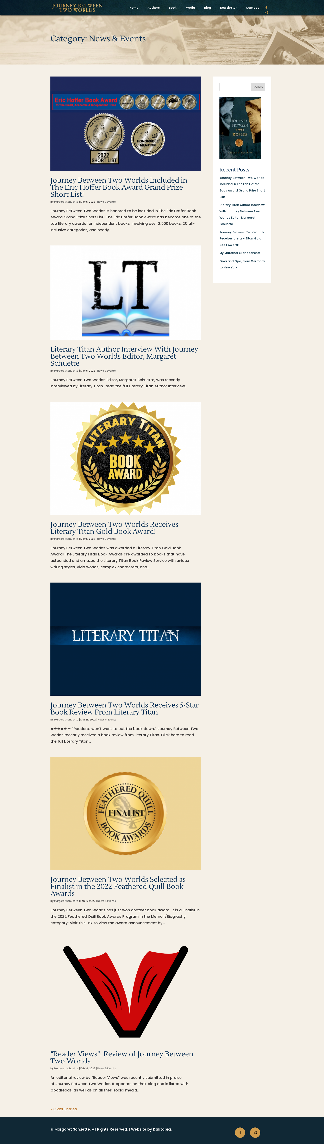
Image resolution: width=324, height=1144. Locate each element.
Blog (207, 8)
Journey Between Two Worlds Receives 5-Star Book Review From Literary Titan (124, 709)
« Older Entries (63, 1109)
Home (134, 8)
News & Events (106, 201)
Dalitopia (162, 1129)
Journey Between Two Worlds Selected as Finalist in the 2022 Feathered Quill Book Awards (118, 886)
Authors (154, 8)
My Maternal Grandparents (240, 253)
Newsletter (228, 8)
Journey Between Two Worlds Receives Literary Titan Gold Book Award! (114, 528)
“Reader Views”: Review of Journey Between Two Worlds (121, 1058)
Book (172, 8)
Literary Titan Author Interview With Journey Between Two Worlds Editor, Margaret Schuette (124, 356)
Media (190, 8)
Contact (252, 8)
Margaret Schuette (66, 201)
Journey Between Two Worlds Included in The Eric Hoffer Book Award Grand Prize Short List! (118, 187)
